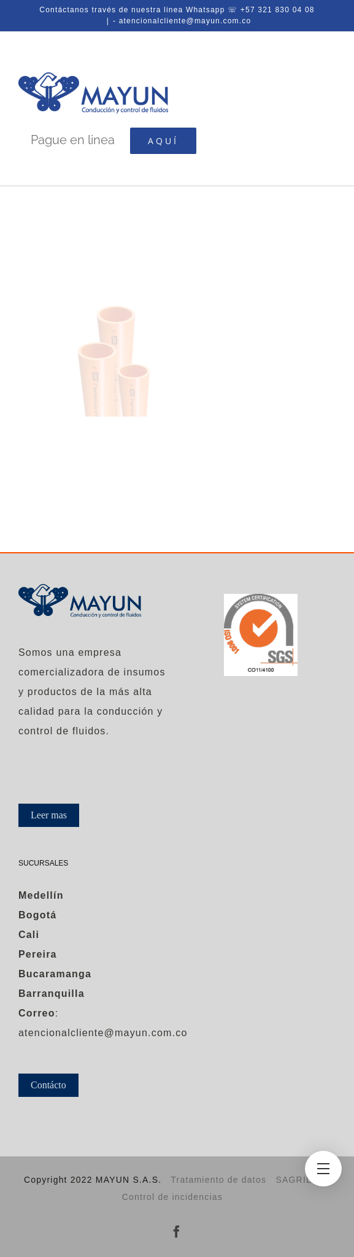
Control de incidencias (172, 1197)
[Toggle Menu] (323, 1168)
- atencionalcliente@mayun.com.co (182, 21)
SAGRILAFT (302, 1180)
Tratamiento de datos (218, 1180)
